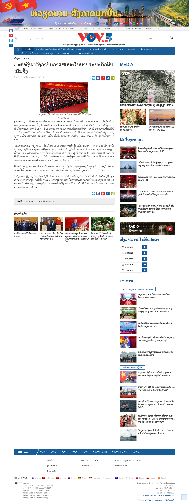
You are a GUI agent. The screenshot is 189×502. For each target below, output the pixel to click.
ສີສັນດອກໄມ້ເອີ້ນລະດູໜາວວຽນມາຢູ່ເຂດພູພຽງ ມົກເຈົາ (146, 105)
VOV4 (74, 452)
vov (38, 201)
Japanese (96, 28)
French (61, 28)
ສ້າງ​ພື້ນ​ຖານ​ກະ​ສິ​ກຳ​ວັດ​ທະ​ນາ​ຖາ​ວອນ (25, 235)
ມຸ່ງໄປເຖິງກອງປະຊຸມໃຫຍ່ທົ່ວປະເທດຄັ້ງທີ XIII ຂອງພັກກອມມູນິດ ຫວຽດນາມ (60, 49)
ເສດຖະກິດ (131, 49)
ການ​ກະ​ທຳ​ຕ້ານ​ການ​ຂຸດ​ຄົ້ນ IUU (27, 53)
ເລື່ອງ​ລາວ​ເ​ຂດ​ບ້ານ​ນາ (148, 49)
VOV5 (85, 452)
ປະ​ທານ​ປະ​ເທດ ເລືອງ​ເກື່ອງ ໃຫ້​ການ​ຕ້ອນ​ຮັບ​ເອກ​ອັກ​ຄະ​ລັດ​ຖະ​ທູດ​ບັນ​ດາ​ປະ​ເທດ (51, 236)
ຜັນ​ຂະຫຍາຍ (48, 201)
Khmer (107, 28)
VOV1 (42, 452)
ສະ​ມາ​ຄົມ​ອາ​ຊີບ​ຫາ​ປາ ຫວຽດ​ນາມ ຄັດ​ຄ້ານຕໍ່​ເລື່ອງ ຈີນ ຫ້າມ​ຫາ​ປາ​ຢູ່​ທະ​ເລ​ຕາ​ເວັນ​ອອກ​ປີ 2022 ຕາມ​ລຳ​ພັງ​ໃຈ (156, 404)
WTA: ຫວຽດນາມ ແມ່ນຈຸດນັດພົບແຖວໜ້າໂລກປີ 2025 (161, 128)
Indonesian (84, 28)
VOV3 (64, 452)
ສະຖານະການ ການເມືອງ (90, 460)
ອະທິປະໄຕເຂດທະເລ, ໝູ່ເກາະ (132, 367)
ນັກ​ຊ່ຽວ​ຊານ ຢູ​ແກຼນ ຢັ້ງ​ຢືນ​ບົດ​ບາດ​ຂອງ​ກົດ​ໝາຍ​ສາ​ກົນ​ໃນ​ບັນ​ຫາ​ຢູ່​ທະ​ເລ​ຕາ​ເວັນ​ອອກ (155, 432)
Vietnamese (38, 28)
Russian (138, 28)
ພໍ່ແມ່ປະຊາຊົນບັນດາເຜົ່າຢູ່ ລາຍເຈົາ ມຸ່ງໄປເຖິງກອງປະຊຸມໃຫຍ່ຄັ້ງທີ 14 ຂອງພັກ (102, 236)
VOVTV (136, 452)
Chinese (51, 28)
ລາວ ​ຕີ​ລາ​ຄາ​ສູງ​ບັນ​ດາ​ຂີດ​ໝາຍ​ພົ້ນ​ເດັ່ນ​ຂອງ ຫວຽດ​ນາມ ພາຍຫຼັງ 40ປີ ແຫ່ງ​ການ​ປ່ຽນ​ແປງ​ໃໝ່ (156, 339)
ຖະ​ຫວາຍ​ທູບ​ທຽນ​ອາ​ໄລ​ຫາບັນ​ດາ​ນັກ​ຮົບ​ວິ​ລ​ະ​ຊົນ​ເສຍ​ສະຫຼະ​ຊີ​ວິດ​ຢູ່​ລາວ (155, 353)
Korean (117, 28)
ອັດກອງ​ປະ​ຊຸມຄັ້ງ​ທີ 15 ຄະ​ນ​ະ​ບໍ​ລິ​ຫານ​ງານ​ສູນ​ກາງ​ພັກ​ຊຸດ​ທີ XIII (156, 178)
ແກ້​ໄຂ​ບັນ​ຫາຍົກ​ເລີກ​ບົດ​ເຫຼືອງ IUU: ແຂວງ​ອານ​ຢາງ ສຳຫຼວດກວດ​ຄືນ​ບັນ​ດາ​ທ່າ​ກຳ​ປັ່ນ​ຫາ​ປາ (155, 164)
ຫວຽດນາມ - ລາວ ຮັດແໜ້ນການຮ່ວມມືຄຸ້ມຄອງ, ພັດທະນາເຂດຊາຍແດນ (155, 296)
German (72, 28)
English (26, 28)
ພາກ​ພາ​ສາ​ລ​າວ (157, 500)
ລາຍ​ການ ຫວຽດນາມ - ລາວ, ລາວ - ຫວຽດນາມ (58, 53)
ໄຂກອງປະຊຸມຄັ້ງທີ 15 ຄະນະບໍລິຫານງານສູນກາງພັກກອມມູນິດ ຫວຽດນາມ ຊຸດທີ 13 (156, 149)
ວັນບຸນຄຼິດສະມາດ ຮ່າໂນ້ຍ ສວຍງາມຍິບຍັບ (130, 128)
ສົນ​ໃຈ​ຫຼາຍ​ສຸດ (131, 140)
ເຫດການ (127, 281)
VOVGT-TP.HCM (119, 452)
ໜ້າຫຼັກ (17, 58)
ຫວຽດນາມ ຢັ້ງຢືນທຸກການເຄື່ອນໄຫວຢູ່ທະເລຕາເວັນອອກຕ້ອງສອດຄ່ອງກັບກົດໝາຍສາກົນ (154, 374)
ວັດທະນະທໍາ (51, 471)
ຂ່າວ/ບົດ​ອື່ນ (20, 214)
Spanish (149, 28)
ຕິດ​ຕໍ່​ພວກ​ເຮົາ (170, 500)
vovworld (29, 201)
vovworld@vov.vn (149, 495)
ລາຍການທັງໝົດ (85, 53)
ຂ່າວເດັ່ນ (28, 49)
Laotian (127, 28)
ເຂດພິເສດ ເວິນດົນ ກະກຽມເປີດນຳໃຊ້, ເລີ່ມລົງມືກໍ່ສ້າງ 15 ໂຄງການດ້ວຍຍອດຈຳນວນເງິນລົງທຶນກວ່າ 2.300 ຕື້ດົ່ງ (156, 209)
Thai (158, 28)
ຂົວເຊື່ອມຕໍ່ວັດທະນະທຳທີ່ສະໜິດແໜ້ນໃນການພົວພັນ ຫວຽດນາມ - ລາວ (155, 324)
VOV (140, 500)
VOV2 (53, 452)
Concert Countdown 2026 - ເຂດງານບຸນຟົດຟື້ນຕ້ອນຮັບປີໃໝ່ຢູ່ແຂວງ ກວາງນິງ (155, 193)
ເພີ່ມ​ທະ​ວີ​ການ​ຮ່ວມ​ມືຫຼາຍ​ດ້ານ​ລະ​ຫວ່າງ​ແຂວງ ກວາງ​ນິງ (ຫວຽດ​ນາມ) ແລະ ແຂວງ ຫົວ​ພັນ (155, 310)
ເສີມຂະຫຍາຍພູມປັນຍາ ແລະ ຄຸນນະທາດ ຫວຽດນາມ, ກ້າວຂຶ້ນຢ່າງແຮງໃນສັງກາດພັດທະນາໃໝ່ (77, 237)
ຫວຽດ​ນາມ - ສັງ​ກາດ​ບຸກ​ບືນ (98, 49)
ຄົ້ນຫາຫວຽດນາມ (121, 466)
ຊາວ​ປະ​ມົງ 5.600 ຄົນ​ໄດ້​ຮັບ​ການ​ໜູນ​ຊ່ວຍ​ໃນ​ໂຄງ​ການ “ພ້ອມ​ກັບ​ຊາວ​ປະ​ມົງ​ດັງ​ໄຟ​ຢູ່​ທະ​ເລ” (156, 388)
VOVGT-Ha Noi (100, 452)
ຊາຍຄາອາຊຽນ (118, 49)
